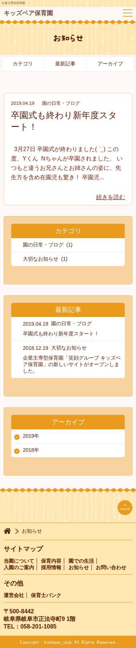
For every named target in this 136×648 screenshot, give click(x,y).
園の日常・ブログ (61, 103)
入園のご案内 (19, 567)
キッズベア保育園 (28, 13)
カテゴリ (23, 63)
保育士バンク (46, 595)
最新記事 (65, 63)
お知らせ (79, 567)
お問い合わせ (111, 567)
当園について (19, 561)
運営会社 (14, 595)
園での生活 (81, 561)
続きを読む (110, 197)
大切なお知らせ (69, 348)
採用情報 (51, 567)
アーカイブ (110, 63)
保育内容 (51, 561)
